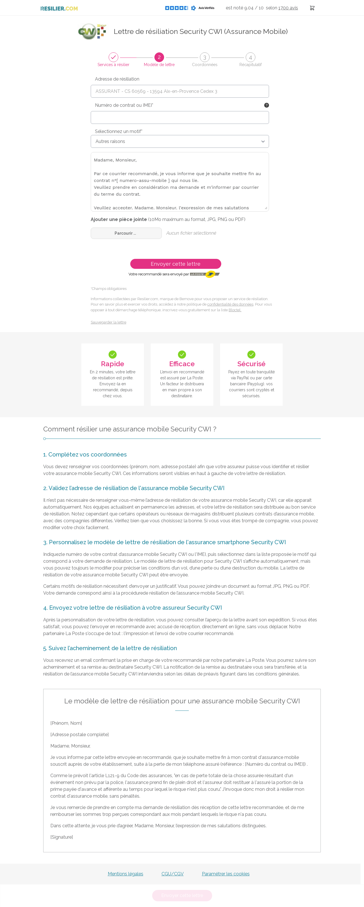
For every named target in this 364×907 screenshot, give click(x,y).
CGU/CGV (173, 874)
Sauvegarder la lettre (108, 322)
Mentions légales (125, 874)
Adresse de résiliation (117, 79)
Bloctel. (235, 310)
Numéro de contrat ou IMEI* (124, 105)
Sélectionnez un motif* (118, 131)
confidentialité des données (230, 304)
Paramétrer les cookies (226, 874)
